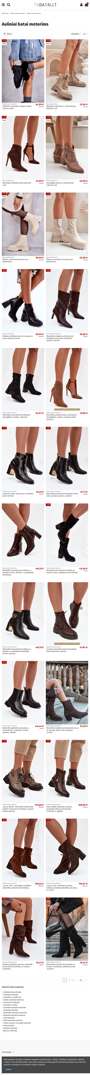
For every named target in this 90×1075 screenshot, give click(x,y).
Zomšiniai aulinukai (10, 995)
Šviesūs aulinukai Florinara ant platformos (59, 260)
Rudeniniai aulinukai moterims (15, 1013)
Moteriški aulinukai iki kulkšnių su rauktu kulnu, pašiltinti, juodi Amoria (62, 571)
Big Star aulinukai (10, 1031)
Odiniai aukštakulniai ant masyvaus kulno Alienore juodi (17, 337)
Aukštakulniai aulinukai (12, 992)
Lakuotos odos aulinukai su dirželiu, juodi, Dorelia (18, 495)
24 (85, 34)
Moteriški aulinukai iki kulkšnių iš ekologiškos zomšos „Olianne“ (16, 416)
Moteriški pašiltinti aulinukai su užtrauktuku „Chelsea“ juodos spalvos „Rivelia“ (15, 730)
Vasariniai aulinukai (10, 1010)
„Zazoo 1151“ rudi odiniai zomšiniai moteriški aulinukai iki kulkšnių (16, 887)
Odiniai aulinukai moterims (13, 1000)
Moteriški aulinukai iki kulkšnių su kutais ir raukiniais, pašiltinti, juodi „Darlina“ (60, 966)
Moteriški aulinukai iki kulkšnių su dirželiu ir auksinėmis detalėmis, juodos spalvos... (16, 651)
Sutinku (9, 1069)
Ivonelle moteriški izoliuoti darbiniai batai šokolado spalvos (61, 650)
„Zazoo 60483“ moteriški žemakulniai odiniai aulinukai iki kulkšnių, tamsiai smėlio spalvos (17, 809)
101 (81, 980)
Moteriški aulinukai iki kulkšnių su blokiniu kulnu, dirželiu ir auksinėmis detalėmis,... (18, 572)
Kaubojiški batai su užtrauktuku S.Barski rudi (60, 184)
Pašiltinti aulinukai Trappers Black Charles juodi (16, 107)
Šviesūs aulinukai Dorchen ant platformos (15, 260)
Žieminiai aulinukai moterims (14, 1015)
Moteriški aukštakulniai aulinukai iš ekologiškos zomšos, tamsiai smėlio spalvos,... (61, 417)
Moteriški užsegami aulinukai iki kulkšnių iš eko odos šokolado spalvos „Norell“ (59, 338)
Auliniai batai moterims (13, 987)
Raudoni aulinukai (10, 1028)
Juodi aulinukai (9, 1018)
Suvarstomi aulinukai (11, 1002)
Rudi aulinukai (8, 1026)
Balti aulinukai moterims (12, 1020)
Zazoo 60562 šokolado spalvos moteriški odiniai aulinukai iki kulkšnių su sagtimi (59, 809)
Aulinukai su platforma (12, 997)
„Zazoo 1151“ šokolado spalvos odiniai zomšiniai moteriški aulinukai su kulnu (61, 888)
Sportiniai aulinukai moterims (14, 1008)
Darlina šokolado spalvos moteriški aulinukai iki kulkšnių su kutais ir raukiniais (17, 966)
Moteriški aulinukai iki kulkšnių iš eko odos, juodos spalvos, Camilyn (62, 495)
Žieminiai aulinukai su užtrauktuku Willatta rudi (61, 107)
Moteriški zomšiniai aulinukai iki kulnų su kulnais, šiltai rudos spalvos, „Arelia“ (62, 730)
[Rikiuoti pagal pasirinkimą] (75, 34)
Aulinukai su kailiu (10, 1005)
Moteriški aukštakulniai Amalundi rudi (16, 184)
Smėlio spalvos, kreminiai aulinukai (17, 1023)
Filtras (8, 34)
